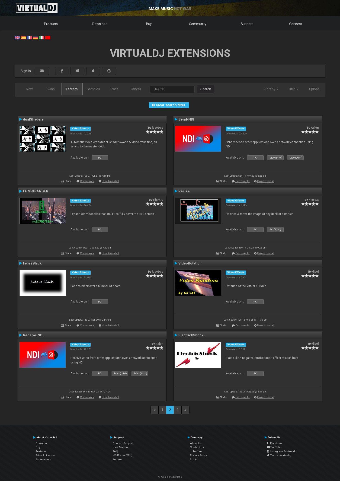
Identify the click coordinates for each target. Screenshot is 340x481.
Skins (51, 89)
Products (51, 24)
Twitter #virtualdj (279, 455)
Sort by (271, 89)
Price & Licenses (45, 455)
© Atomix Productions (170, 476)
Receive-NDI (33, 335)
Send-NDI (186, 119)
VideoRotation (190, 263)
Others (136, 89)
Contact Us (197, 447)
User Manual (120, 447)
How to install (110, 181)
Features (41, 451)
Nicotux (313, 199)
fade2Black (32, 263)
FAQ (115, 451)
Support (247, 24)
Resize (184, 191)
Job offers (196, 451)
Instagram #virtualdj (281, 451)
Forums (117, 459)
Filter (293, 89)
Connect (295, 24)
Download (99, 24)
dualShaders (33, 119)
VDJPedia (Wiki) (122, 455)
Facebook (274, 443)
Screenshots (43, 459)
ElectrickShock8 (191, 335)
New (29, 89)
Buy (149, 24)
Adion (315, 127)
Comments (87, 181)
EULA (193, 459)
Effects (72, 89)
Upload (314, 89)
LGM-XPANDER (35, 191)
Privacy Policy (198, 455)
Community (197, 24)
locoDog (157, 127)
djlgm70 (158, 199)
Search (205, 89)
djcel (315, 271)
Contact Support (123, 443)
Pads (115, 89)
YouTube (274, 447)
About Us (196, 443)
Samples (93, 89)
